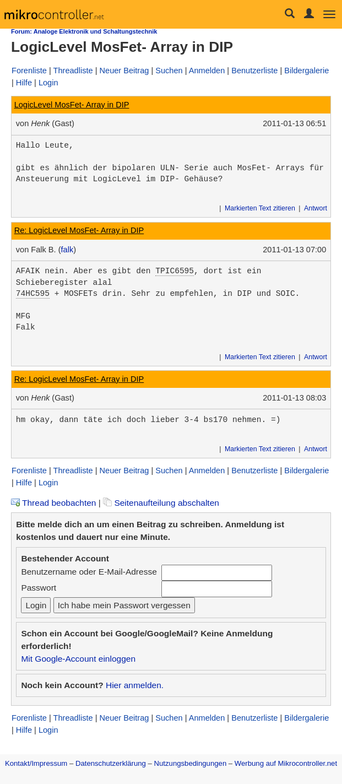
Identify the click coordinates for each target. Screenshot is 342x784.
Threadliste (73, 70)
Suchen (168, 70)
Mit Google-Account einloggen (78, 658)
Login (48, 82)
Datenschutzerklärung (110, 763)
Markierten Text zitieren (260, 208)
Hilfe (24, 82)
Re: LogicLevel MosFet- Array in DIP (79, 230)
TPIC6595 (174, 271)
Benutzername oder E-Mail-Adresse (88, 571)
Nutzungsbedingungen (190, 763)
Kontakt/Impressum (36, 763)
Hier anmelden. (135, 685)
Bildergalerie (306, 70)
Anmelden (207, 70)
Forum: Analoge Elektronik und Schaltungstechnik (84, 31)
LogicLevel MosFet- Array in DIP (71, 104)
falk (67, 249)
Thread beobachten (53, 502)
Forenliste (29, 70)
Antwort (315, 208)
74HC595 (33, 293)
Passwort (38, 587)
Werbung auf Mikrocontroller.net (286, 763)
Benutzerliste (254, 70)
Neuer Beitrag (124, 70)
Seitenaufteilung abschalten (161, 502)
